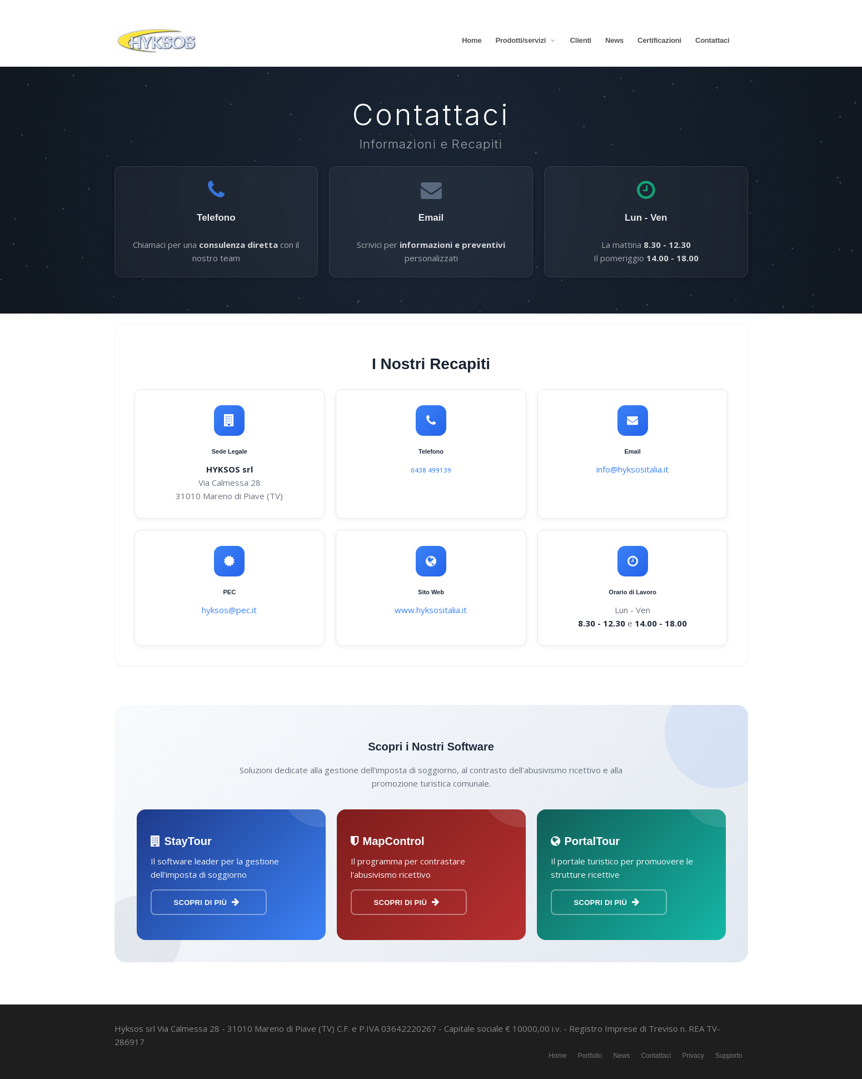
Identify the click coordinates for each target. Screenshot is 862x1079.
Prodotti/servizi (525, 40)
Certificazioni (659, 40)
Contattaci (712, 40)
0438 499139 (431, 470)
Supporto (729, 1056)
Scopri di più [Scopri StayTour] (207, 902)
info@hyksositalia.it (632, 469)
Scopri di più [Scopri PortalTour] (607, 902)
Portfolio (589, 1056)
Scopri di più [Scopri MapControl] (407, 902)
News (614, 40)
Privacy (693, 1056)
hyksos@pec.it (229, 609)
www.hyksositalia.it (431, 609)
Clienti (580, 40)
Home (471, 40)
